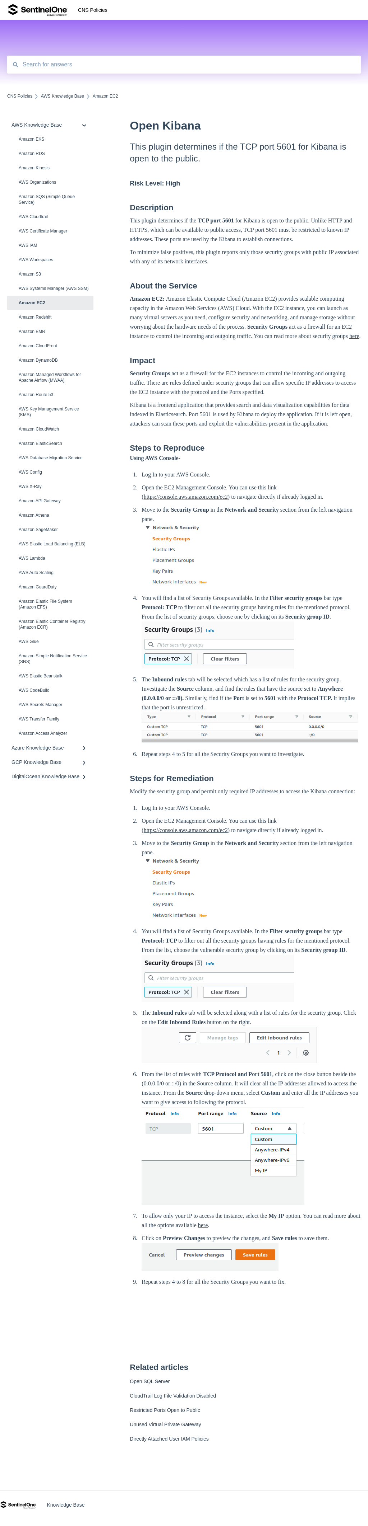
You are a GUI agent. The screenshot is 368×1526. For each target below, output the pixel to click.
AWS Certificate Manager (43, 231)
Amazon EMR (32, 331)
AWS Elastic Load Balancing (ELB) (52, 543)
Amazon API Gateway (40, 500)
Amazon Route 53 (36, 394)
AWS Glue (29, 641)
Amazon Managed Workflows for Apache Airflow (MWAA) (50, 377)
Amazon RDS (32, 153)
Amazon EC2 (32, 302)
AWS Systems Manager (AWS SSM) (53, 288)
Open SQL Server (150, 1381)
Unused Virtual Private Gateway (165, 1424)
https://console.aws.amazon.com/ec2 (186, 497)
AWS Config (30, 472)
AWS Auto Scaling (36, 572)
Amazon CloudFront (38, 345)
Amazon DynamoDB (38, 360)
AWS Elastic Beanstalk (41, 676)
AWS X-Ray (30, 486)
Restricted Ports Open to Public (165, 1410)
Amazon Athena (34, 515)
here (354, 336)
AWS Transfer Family (39, 719)
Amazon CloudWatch (39, 429)
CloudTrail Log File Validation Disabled (173, 1396)
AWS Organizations (37, 182)
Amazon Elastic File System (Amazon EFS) (45, 604)
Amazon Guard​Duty (37, 587)
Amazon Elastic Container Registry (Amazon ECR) (52, 624)
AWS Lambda (32, 558)
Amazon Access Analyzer (43, 733)
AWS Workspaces (36, 259)
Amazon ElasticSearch (40, 443)
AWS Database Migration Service (51, 457)
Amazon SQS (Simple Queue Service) (47, 199)
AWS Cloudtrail (33, 216)
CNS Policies (92, 10)
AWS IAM (28, 245)
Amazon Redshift (35, 317)
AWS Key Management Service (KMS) (49, 412)
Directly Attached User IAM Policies (169, 1439)
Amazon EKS (31, 139)
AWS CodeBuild (34, 690)
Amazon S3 (30, 274)
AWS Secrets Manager (41, 704)
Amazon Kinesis (34, 167)
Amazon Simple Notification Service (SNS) (53, 658)
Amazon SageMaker (38, 529)
